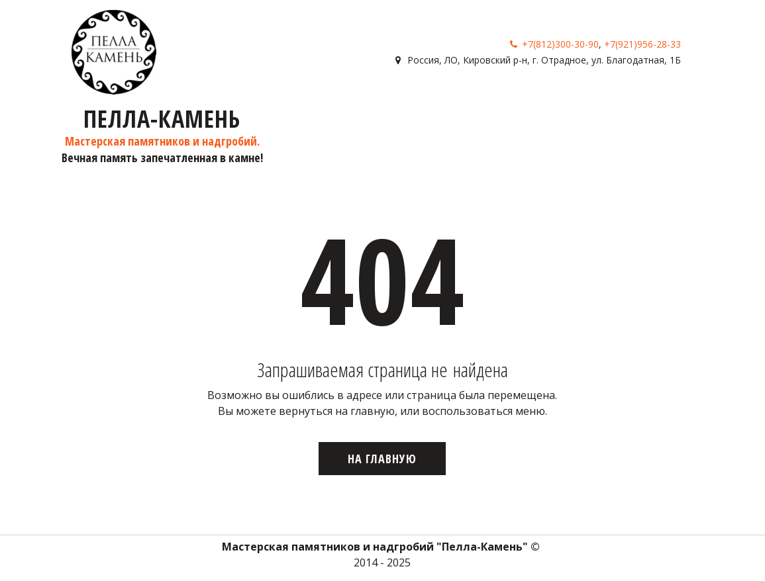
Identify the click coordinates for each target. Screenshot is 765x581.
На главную (382, 459)
